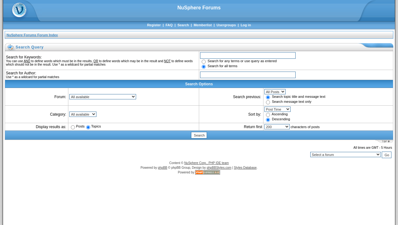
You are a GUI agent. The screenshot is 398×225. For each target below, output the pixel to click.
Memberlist (203, 25)
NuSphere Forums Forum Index (32, 35)
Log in (246, 25)
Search (183, 25)
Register (154, 25)
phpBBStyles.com (219, 167)
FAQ (169, 25)
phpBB (162, 167)
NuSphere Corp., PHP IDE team (206, 163)
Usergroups (226, 25)
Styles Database (245, 167)
